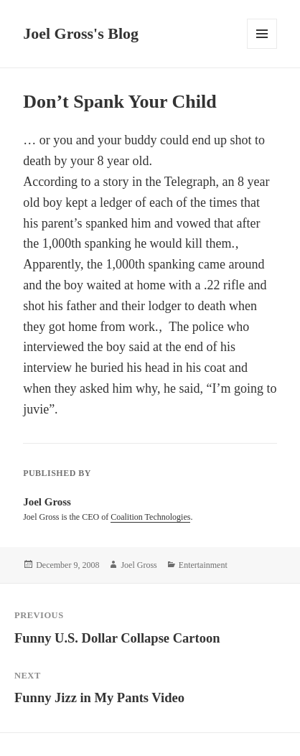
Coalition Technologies (150, 517)
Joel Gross (138, 565)
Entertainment (203, 565)
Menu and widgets (262, 48)
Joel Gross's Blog (81, 33)
